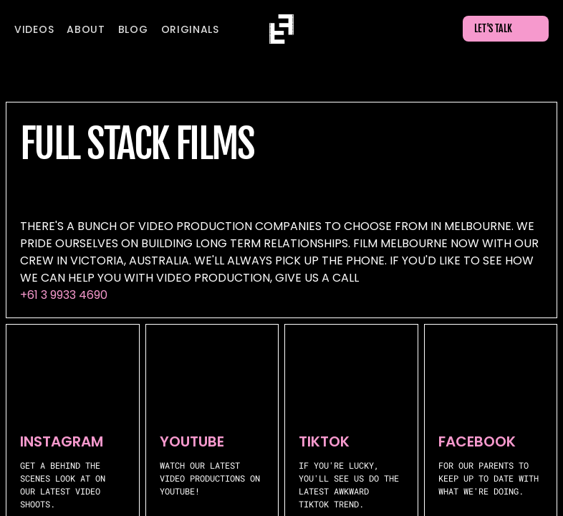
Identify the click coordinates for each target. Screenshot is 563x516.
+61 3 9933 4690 (63, 295)
